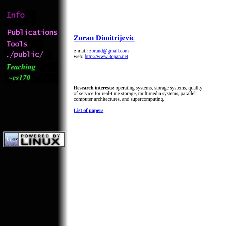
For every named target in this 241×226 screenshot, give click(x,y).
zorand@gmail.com (109, 50)
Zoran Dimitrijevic (104, 38)
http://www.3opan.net (106, 56)
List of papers (88, 110)
